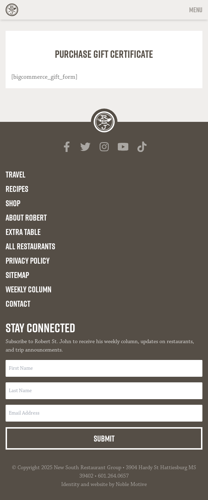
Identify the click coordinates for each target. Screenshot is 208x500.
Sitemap (17, 275)
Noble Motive (131, 484)
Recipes (17, 189)
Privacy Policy (28, 260)
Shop (13, 203)
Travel (16, 174)
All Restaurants (30, 246)
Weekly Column (28, 289)
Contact (18, 304)
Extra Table (23, 232)
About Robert (26, 217)
